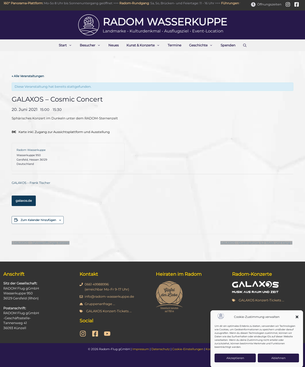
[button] (297, 322)
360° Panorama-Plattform (24, 3)
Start (67, 45)
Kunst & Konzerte (145, 45)
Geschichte (203, 45)
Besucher (92, 45)
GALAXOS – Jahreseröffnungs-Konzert (40, 243)
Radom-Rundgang (135, 3)
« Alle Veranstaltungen (28, 76)
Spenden (228, 45)
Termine (174, 45)
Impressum (140, 349)
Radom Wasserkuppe (165, 22)
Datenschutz (160, 349)
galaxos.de (24, 201)
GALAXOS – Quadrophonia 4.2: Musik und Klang (256, 243)
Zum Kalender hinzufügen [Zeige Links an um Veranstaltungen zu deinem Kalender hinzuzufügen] (38, 220)
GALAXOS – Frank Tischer (31, 183)
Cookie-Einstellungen (187, 349)
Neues (113, 45)
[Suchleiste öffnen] (244, 45)
